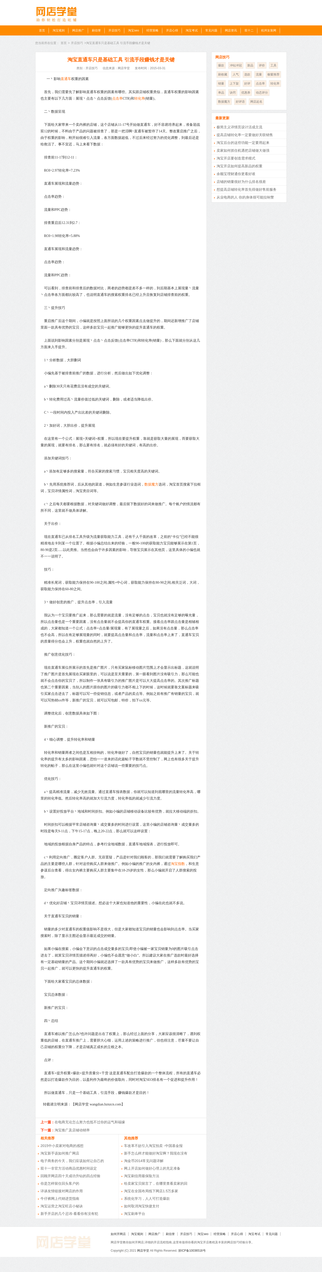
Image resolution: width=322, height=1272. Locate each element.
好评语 (240, 101)
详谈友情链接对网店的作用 (62, 1191)
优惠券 (245, 92)
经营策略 (152, 30)
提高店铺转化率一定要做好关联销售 (245, 135)
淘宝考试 (192, 30)
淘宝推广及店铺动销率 (72, 1130)
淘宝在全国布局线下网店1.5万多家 (151, 1191)
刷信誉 (96, 30)
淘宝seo (133, 30)
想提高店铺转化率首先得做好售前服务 (246, 189)
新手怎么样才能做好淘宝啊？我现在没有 (155, 1153)
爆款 (221, 65)
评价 (262, 65)
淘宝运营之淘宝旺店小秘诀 (62, 1206)
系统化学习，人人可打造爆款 (147, 1199)
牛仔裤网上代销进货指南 (60, 1199)
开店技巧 (114, 30)
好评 (247, 83)
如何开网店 (118, 1234)
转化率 (139, 98)
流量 (259, 74)
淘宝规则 (59, 30)
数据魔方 (151, 484)
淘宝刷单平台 (134, 1214)
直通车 (66, 79)
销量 (221, 83)
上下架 (234, 83)
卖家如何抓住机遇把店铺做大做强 (243, 150)
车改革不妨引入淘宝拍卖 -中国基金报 (153, 1146)
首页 (42, 30)
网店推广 (78, 30)
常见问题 (211, 30)
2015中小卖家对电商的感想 (62, 1146)
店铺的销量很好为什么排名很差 (241, 182)
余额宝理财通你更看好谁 (236, 174)
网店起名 (256, 101)
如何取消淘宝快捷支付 (141, 1206)
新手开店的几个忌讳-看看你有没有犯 (69, 1214)
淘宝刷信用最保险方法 (141, 1176)
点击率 (117, 98)
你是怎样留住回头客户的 (60, 1183)
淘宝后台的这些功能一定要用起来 (243, 143)
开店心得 (172, 30)
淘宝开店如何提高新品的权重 (239, 166)
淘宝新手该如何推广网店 (60, 1153)
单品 (221, 92)
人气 (236, 74)
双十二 (249, 30)
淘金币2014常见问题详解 (144, 1161)
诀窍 (233, 92)
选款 (247, 74)
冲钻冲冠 (236, 65)
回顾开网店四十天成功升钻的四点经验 (70, 1176)
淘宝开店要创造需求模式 (236, 158)
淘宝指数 (178, 864)
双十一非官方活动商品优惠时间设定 (69, 1168)
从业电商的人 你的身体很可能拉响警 (245, 197)
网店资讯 (231, 30)
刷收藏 (222, 74)
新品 (250, 65)
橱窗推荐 (273, 74)
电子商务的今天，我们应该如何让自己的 (72, 1161)
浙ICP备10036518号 (192, 1250)
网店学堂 (143, 1250)
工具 (273, 65)
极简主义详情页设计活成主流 (239, 127)
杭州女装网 (268, 30)
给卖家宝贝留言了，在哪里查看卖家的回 (155, 1183)
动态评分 (262, 92)
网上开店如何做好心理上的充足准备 (152, 1168)
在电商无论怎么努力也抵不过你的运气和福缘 (90, 1122)
